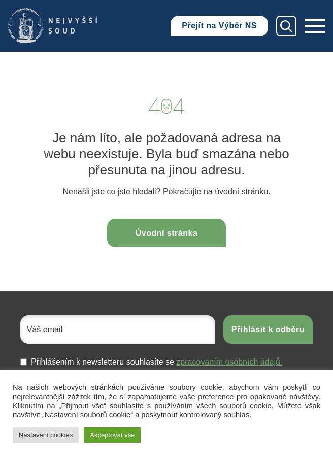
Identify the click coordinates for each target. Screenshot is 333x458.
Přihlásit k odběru (268, 329)
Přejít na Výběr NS (219, 25)
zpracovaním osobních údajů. (229, 361)
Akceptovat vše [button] (112, 435)
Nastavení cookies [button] (46, 435)
